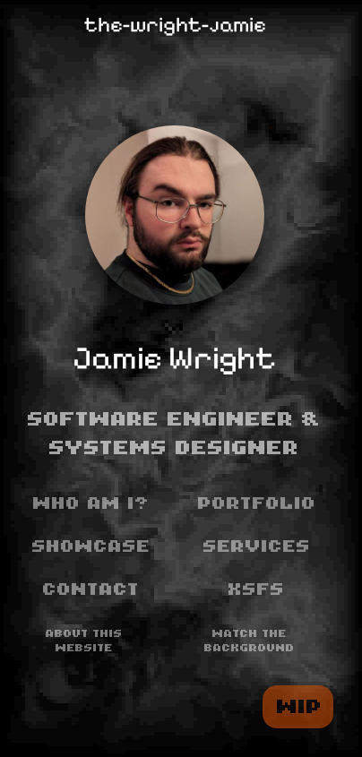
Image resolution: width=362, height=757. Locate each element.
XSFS (256, 589)
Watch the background (249, 641)
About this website (84, 641)
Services (257, 546)
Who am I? (91, 503)
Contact (91, 589)
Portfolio (257, 503)
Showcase (91, 546)
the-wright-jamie (174, 25)
